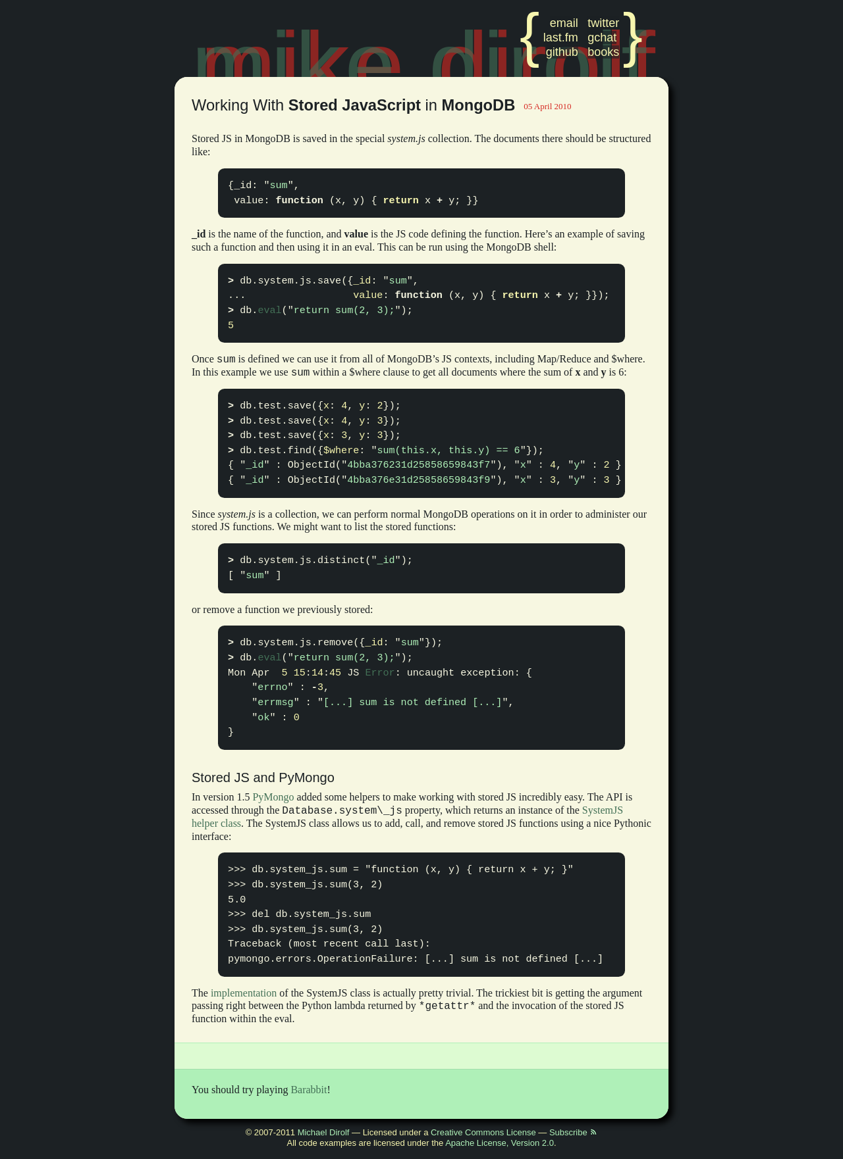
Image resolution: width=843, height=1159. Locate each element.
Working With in (356, 105)
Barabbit (308, 1089)
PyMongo (273, 796)
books (603, 52)
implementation (244, 993)
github (562, 52)
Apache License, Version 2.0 (499, 1143)
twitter (603, 23)
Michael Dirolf (324, 1132)
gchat (601, 37)
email (564, 23)
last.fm (560, 37)
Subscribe (573, 1132)
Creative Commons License (483, 1132)
